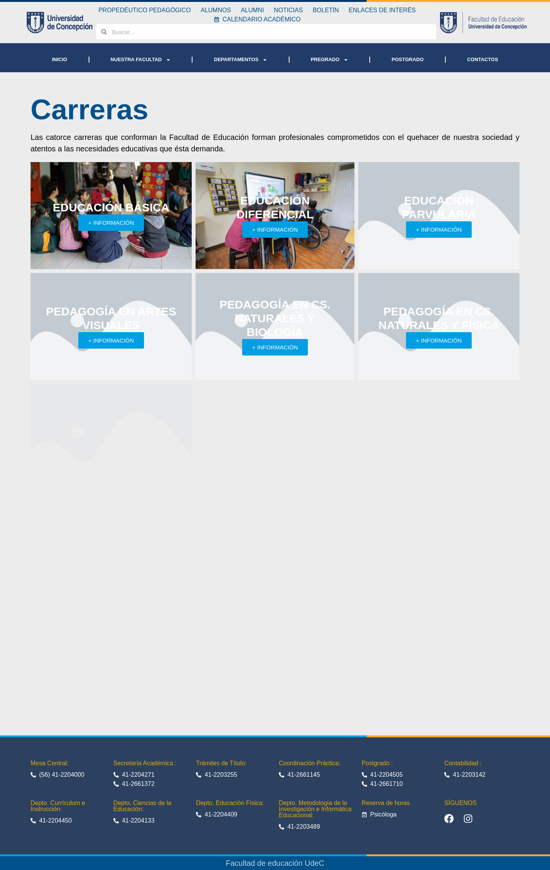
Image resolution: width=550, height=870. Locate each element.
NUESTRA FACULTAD (140, 60)
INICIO (59, 59)
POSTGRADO (407, 59)
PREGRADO (329, 60)
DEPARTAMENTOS (240, 60)
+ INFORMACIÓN (111, 222)
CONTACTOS (482, 59)
